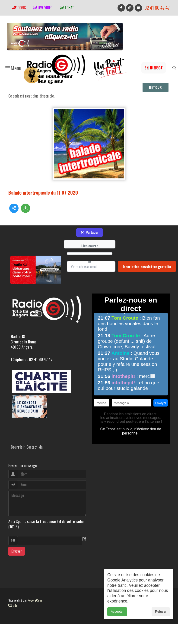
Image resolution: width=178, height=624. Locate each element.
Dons (19, 7)
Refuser (160, 614)
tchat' (67, 7)
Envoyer (16, 551)
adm (13, 605)
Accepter (117, 614)
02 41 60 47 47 (157, 7)
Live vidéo (43, 7)
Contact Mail (35, 447)
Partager (89, 232)
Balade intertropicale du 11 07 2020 (43, 192)
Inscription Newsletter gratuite (147, 266)
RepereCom (35, 600)
